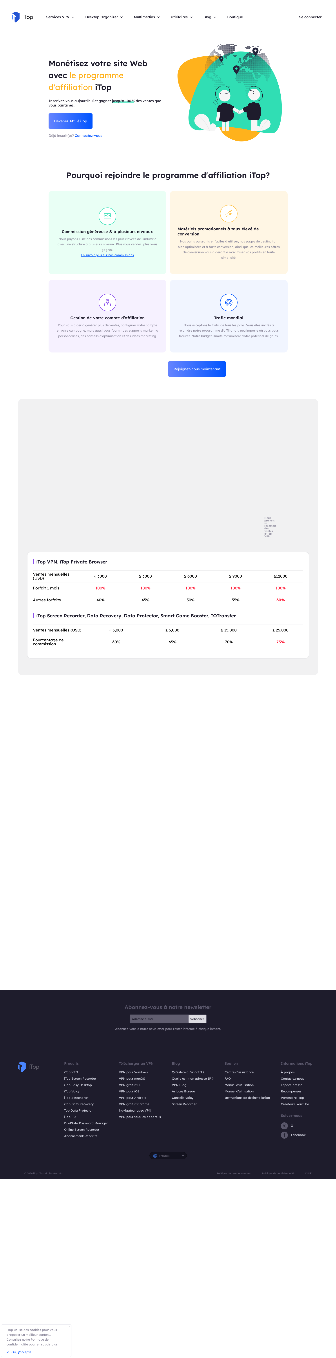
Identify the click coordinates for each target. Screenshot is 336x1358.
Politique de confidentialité (278, 1173)
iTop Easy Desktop (78, 1085)
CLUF (308, 1173)
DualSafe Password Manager (86, 1123)
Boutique (235, 17)
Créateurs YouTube (295, 1104)
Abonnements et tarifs (80, 1136)
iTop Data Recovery (79, 1104)
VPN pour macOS (132, 1079)
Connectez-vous (88, 135)
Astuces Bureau (183, 1091)
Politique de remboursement (234, 1173)
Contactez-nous (292, 1079)
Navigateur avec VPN (135, 1110)
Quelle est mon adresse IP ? (193, 1079)
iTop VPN (71, 1072)
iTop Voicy (72, 1091)
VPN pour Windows (133, 1072)
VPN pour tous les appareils (140, 1117)
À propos (288, 1072)
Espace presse (291, 1085)
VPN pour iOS (129, 1091)
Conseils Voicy (182, 1098)
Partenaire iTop (292, 1098)
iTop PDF (70, 1117)
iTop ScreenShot (76, 1098)
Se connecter (310, 17)
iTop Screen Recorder (80, 1079)
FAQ (228, 1079)
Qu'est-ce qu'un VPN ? (188, 1072)
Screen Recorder (184, 1104)
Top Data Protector (78, 1110)
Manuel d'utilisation (239, 1085)
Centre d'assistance (239, 1072)
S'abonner (197, 1019)
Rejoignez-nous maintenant (197, 369)
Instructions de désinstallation (247, 1098)
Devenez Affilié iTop (70, 121)
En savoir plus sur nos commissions (107, 255)
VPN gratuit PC (130, 1085)
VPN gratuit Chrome (134, 1104)
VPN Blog (179, 1085)
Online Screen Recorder (81, 1130)
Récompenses (291, 1091)
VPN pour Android (132, 1098)
